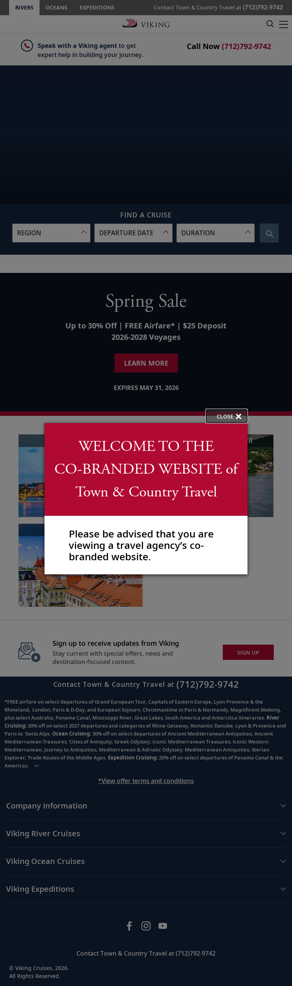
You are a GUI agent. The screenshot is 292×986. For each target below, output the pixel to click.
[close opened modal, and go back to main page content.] (227, 416)
